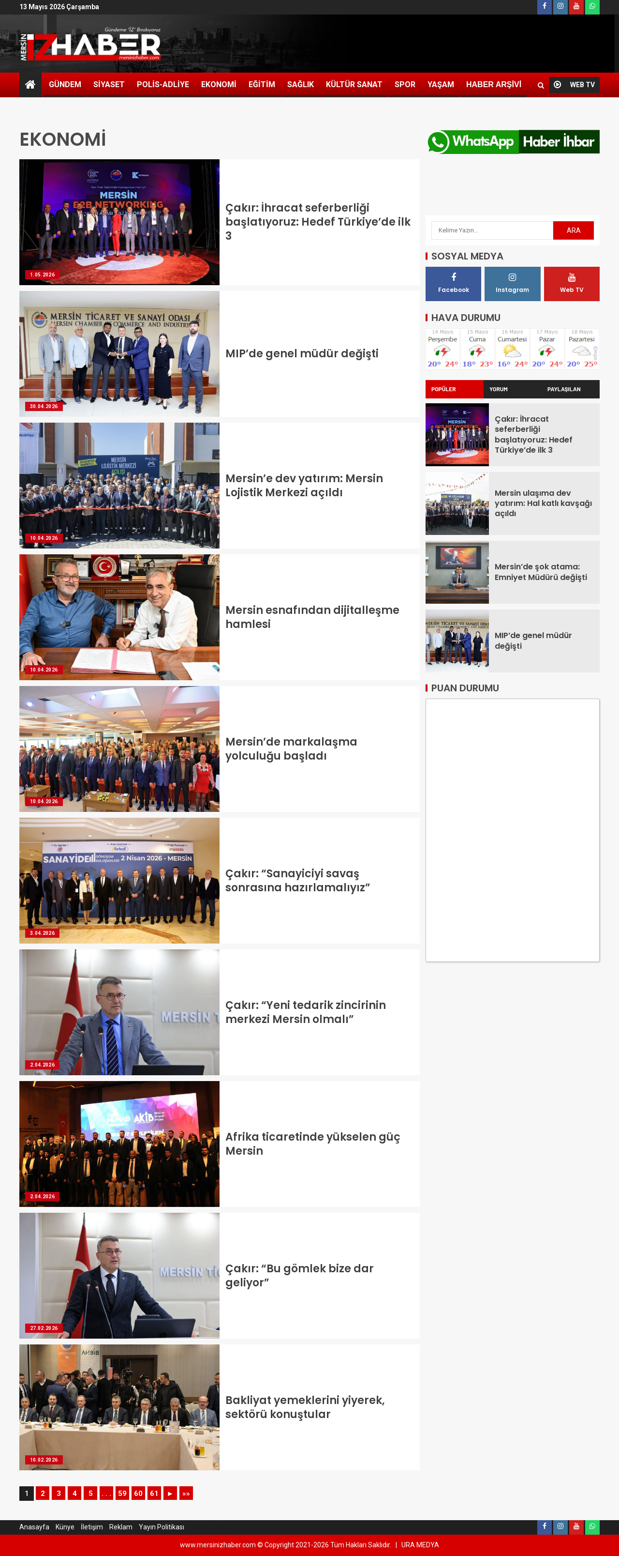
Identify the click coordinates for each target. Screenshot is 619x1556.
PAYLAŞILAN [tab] (564, 384)
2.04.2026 (42, 1065)
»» (186, 1493)
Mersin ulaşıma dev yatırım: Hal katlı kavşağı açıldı (543, 498)
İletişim (92, 1527)
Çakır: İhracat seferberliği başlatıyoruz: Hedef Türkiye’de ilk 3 (318, 222)
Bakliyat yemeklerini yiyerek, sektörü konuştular (305, 1407)
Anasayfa (34, 1527)
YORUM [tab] (498, 384)
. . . (106, 1493)
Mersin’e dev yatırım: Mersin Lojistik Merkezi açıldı (304, 485)
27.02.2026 (44, 1328)
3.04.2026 (42, 933)
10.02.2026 (44, 1460)
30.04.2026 (44, 406)
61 (154, 1493)
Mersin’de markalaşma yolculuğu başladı (291, 748)
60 (138, 1493)
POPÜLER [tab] (443, 384)
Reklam (121, 1527)
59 (122, 1493)
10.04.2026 (44, 538)
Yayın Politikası (161, 1527)
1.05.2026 (42, 274)
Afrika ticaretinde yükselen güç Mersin (312, 1144)
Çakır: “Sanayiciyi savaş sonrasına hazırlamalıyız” (297, 880)
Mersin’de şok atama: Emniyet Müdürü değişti (541, 566)
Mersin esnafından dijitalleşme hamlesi (312, 617)
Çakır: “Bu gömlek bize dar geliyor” (299, 1275)
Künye (65, 1527)
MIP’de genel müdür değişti (302, 353)
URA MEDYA (420, 1545)
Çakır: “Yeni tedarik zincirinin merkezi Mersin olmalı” (305, 1012)
